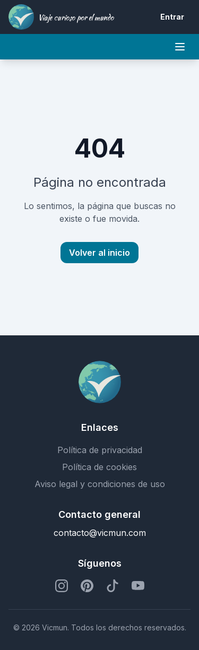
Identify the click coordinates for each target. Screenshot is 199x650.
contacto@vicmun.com (100, 532)
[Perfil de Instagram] (61, 585)
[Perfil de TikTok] (112, 585)
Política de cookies (99, 467)
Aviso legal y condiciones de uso (99, 484)
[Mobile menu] (180, 46)
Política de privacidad (99, 450)
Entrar (172, 16)
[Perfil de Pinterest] (87, 585)
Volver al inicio (99, 252)
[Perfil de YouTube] (138, 585)
